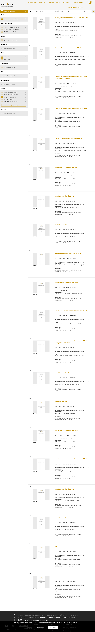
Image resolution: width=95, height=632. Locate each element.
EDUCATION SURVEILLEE (11, 95)
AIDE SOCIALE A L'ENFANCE (11, 101)
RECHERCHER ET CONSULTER (36, 2)
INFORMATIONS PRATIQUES (76, 7)
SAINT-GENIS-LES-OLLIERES (11, 40)
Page (56, 11)
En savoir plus (41, 628)
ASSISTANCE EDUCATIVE (11, 92)
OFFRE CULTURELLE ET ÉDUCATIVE (59, 2)
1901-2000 (7, 57)
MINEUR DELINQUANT (10, 97)
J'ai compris (53, 628)
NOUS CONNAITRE (78, 2)
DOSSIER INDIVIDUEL (10, 67)
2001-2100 (7, 59)
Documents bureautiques (11, 19)
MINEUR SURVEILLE (9, 99)
